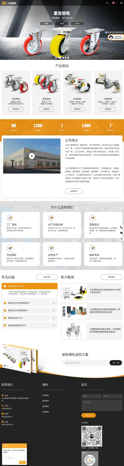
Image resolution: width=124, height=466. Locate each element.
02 (59, 57)
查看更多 (16, 109)
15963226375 (7, 409)
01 (56, 57)
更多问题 (46, 277)
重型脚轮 (47, 98)
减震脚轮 (77, 98)
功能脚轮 (108, 98)
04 (65, 57)
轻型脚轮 (16, 98)
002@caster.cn (7, 417)
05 (68, 57)
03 (63, 57)
